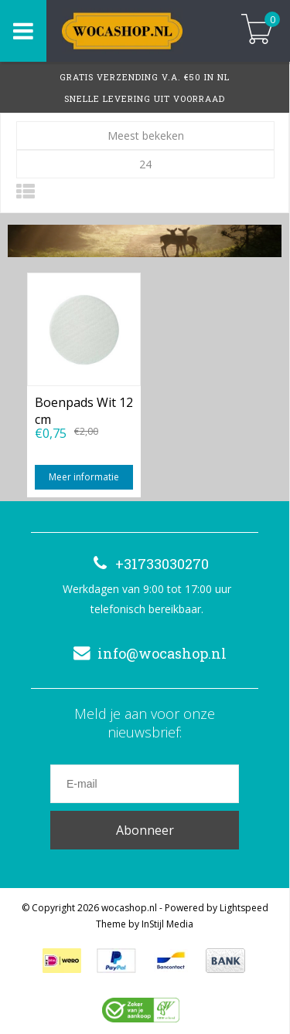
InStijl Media (167, 924)
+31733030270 (146, 563)
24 (145, 164)
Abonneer (145, 830)
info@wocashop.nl (147, 653)
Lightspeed (244, 907)
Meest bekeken (145, 135)
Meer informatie (84, 476)
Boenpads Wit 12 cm (84, 409)
